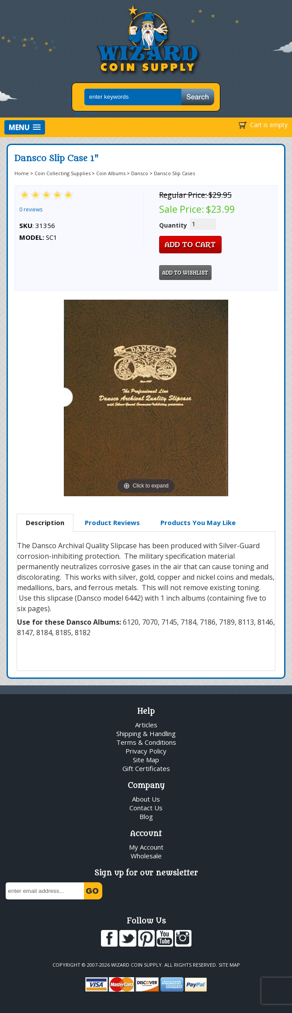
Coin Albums (110, 173)
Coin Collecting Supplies (62, 173)
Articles (146, 724)
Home (21, 173)
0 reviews (30, 209)
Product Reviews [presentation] (112, 522)
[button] (24, 127)
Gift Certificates (146, 768)
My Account (146, 847)
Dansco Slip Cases (174, 173)
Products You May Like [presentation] (198, 522)
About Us (146, 799)
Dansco (139, 173)
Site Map (146, 759)
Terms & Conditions (146, 742)
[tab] (45, 523)
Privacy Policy (146, 751)
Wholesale (146, 855)
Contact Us (146, 807)
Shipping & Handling (146, 733)
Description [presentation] (45, 522)
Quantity (173, 225)
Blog (146, 816)
